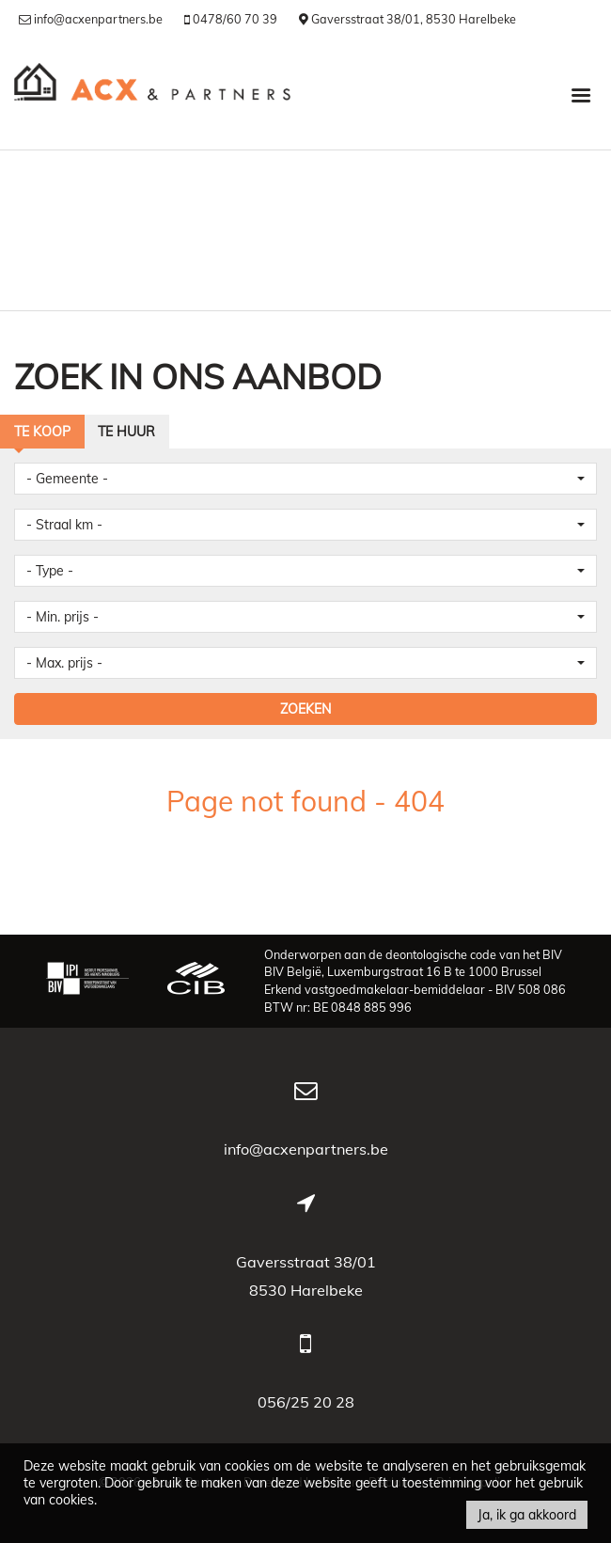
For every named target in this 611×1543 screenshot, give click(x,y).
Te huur (126, 431)
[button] (305, 479)
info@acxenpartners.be (306, 1149)
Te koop (42, 431)
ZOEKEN (305, 709)
